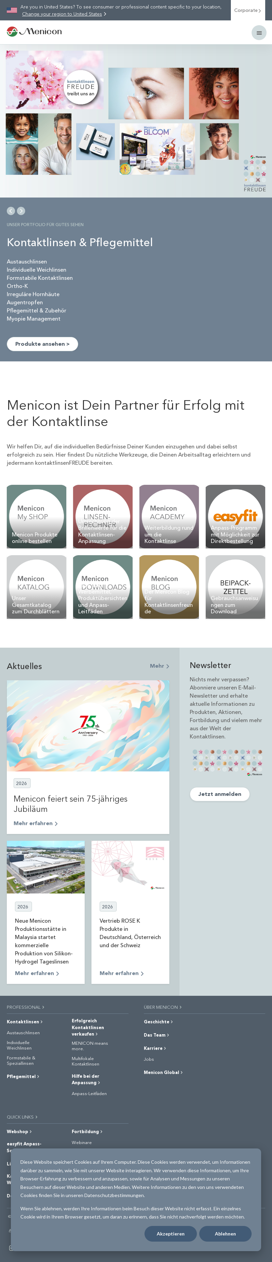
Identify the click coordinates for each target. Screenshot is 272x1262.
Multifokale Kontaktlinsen (85, 1061)
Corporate (248, 10)
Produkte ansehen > (42, 343)
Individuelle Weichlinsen (19, 1045)
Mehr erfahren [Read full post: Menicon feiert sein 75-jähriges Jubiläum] (36, 823)
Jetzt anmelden (219, 794)
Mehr (159, 665)
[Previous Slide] (11, 211)
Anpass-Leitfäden (89, 1093)
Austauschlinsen (23, 1032)
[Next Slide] (21, 211)
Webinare (82, 1142)
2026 (21, 783)
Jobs (149, 1059)
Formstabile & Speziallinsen (21, 1060)
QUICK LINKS (22, 1116)
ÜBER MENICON (163, 1007)
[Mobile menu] (259, 32)
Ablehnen (225, 1234)
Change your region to (62, 13)
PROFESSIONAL (26, 1007)
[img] (136, 121)
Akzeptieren (171, 1234)
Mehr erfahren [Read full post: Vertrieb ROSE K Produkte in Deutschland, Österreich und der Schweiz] (122, 973)
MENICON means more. (90, 1045)
